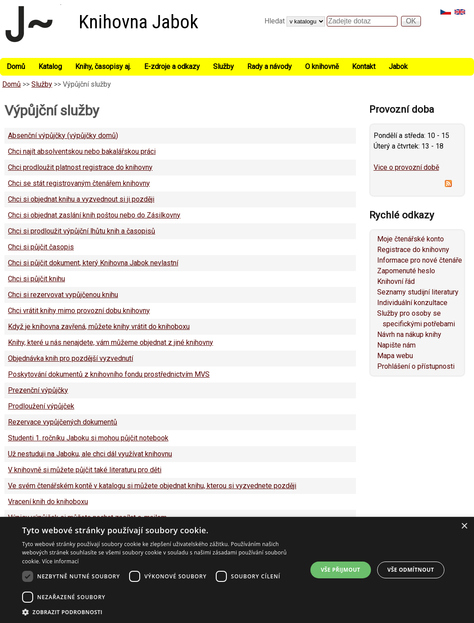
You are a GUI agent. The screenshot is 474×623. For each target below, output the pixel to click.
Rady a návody (269, 66)
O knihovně (322, 66)
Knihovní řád (396, 281)
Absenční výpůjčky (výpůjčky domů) (63, 135)
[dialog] (237, 570)
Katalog (50, 66)
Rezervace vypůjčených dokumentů (62, 422)
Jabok (398, 66)
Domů (16, 66)
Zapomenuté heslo (406, 271)
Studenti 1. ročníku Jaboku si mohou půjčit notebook (88, 438)
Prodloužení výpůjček (41, 406)
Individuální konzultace (412, 302)
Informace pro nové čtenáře (419, 260)
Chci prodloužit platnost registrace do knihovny (80, 167)
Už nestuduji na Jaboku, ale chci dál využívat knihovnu (90, 454)
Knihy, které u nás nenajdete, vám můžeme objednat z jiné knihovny (110, 342)
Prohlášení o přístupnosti (416, 366)
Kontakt (363, 66)
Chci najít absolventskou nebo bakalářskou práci (82, 151)
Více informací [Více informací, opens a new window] (60, 561)
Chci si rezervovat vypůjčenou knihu (63, 294)
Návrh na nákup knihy (409, 334)
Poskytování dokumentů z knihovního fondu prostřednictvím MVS (109, 374)
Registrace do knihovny (413, 249)
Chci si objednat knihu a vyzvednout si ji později (81, 199)
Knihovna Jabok (139, 22)
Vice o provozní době (406, 167)
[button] (160, 612)
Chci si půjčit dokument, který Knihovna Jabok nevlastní (93, 263)
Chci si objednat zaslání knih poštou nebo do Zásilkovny (94, 215)
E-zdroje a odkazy (172, 66)
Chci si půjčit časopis (41, 247)
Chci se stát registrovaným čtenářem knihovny (79, 183)
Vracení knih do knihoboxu (48, 501)
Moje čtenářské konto (410, 239)
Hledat (275, 21)
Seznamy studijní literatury (418, 292)
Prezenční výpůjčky (38, 390)
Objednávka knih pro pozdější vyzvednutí (70, 358)
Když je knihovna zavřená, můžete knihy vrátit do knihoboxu (99, 326)
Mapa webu (395, 356)
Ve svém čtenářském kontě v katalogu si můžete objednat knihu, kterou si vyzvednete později (152, 486)
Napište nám (396, 345)
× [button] (464, 526)
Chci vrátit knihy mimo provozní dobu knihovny (79, 310)
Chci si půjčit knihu (36, 279)
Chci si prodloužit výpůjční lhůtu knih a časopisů (81, 231)
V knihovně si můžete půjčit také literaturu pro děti (84, 470)
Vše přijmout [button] (340, 569)
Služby (223, 66)
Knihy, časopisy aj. (103, 66)
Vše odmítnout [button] (410, 569)
